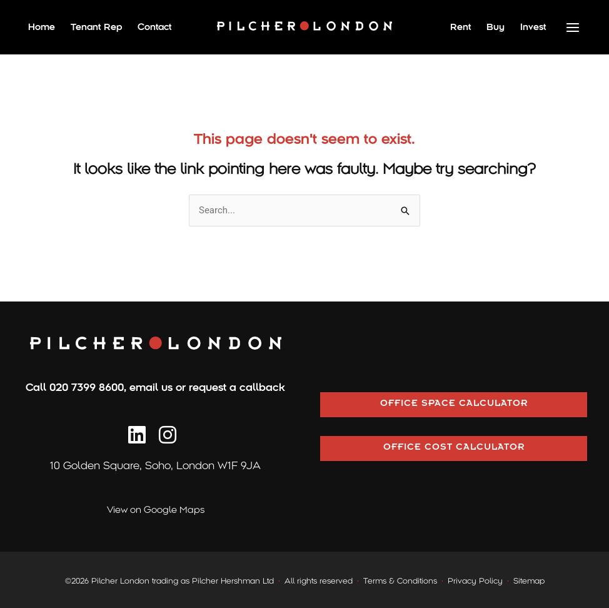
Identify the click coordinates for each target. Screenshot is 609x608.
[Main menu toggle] (573, 27)
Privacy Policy (475, 581)
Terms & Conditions (400, 581)
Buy (495, 27)
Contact (154, 27)
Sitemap (529, 581)
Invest (533, 27)
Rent (460, 27)
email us (151, 387)
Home (41, 27)
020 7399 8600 (86, 387)
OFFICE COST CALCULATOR (454, 448)
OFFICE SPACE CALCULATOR (454, 405)
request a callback (237, 387)
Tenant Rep (96, 27)
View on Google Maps (155, 510)
